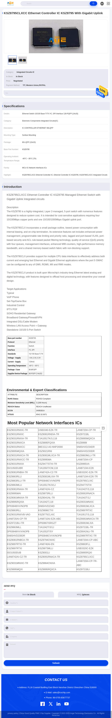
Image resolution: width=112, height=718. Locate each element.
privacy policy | (13, 713)
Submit (56, 663)
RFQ (103, 93)
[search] (93, 3)
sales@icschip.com (58, 692)
